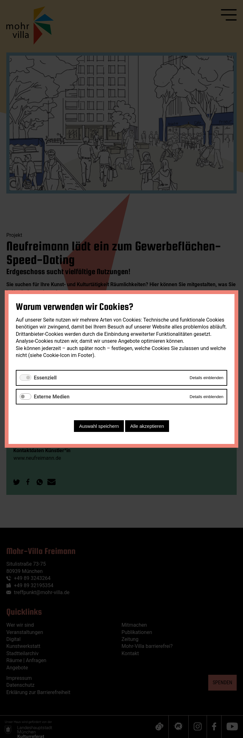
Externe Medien (52, 397)
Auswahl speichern (99, 426)
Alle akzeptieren (147, 426)
